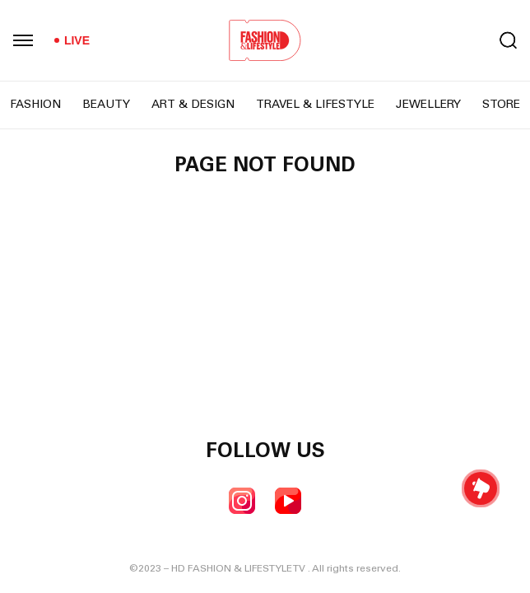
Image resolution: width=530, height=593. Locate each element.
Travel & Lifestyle (315, 105)
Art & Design (193, 105)
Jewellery (428, 105)
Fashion (35, 105)
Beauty (106, 105)
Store (501, 105)
